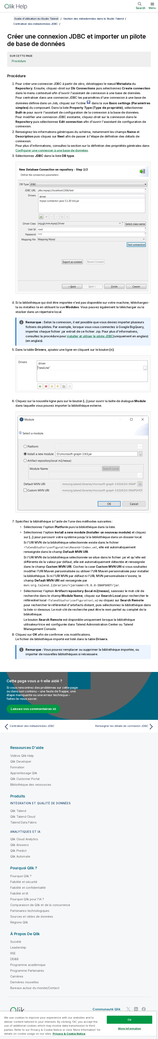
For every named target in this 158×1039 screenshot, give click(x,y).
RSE (13, 953)
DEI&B (14, 959)
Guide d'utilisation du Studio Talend (36, 18)
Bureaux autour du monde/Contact (34, 987)
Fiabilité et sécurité (23, 881)
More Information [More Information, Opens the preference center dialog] (129, 1028)
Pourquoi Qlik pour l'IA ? (27, 899)
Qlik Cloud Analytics (24, 839)
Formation (17, 767)
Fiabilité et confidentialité (28, 887)
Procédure (19, 61)
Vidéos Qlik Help (22, 755)
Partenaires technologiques (29, 910)
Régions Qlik (19, 922)
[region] (78, 1025)
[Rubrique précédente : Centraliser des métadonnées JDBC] (40, 726)
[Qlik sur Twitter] (128, 1009)
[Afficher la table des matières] (8, 19)
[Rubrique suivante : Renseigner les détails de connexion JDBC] (117, 726)
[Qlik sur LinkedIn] (136, 1009)
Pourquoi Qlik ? (20, 876)
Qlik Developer (20, 761)
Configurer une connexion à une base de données (51, 150)
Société (15, 941)
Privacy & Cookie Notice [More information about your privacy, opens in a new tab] (69, 1033)
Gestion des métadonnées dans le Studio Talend (93, 18)
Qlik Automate (20, 856)
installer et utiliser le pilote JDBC (90, 336)
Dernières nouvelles (24, 982)
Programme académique (27, 964)
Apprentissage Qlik (23, 773)
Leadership (18, 947)
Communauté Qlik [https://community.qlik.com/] (106, 1009)
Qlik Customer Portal (25, 778)
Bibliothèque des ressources (30, 784)
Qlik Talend (18, 810)
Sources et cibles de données (31, 916)
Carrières (16, 976)
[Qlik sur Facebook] (144, 1009)
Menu (152, 7)
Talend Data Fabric (23, 822)
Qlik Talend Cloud (22, 816)
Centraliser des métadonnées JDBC (35, 23)
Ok (129, 1019)
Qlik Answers (19, 844)
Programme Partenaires (27, 970)
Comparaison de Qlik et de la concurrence (40, 904)
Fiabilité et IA (19, 893)
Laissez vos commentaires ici (33, 709)
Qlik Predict (18, 850)
